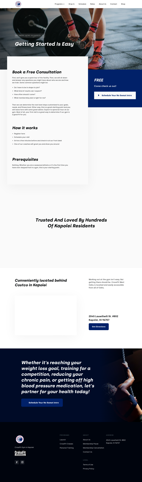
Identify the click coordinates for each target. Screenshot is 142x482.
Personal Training (67, 448)
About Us (102, 4)
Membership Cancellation (93, 448)
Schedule (82, 4)
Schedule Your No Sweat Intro (44, 402)
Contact (113, 4)
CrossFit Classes (66, 444)
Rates (92, 4)
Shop (123, 4)
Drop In (72, 4)
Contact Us (87, 452)
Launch (63, 440)
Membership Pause (90, 444)
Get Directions (98, 327)
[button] (59, 4)
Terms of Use (88, 465)
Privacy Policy (88, 469)
